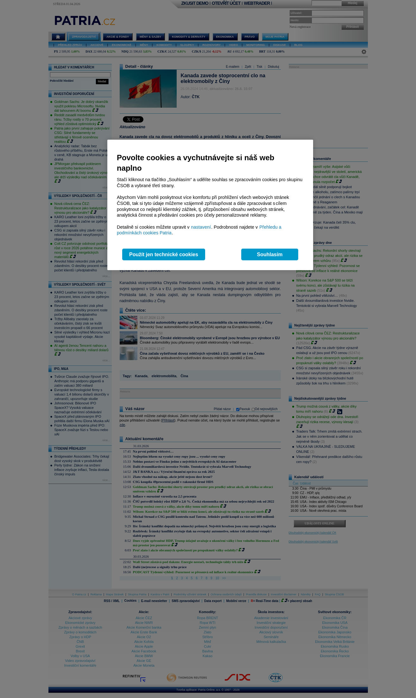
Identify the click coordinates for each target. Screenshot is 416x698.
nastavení (201, 227)
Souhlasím (270, 254)
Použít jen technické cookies (163, 254)
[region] (210, 205)
